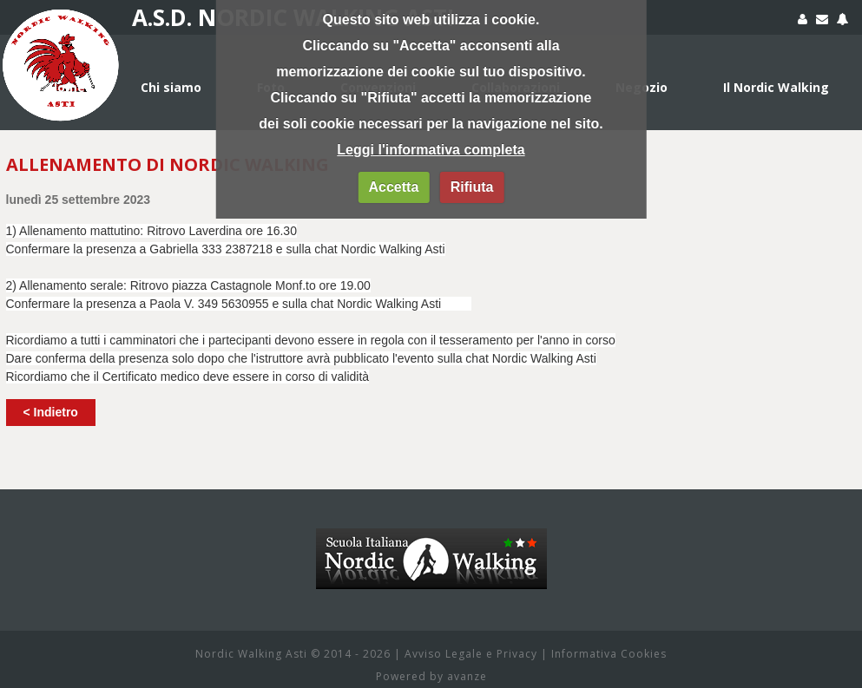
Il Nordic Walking (776, 87)
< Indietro (50, 412)
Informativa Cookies (609, 653)
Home (67, 87)
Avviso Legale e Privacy (471, 653)
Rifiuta (472, 187)
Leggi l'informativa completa (430, 149)
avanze (467, 676)
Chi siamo (171, 87)
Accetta (393, 187)
